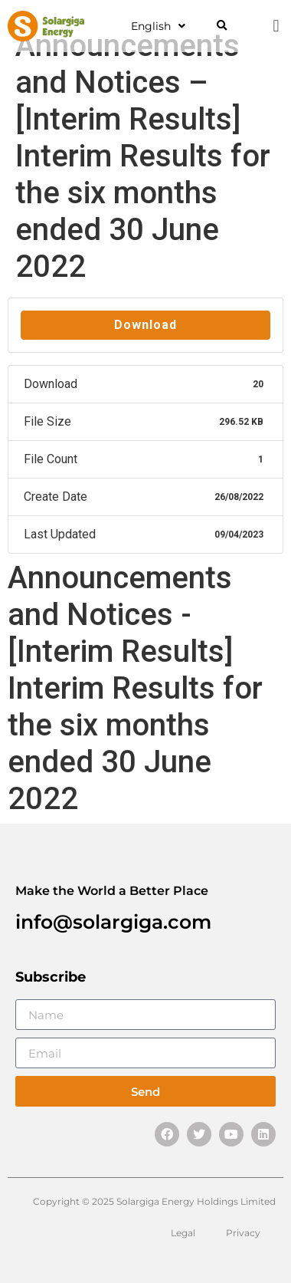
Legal (183, 1233)
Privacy (243, 1233)
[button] (221, 26)
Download (145, 324)
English (158, 26)
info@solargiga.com (113, 921)
